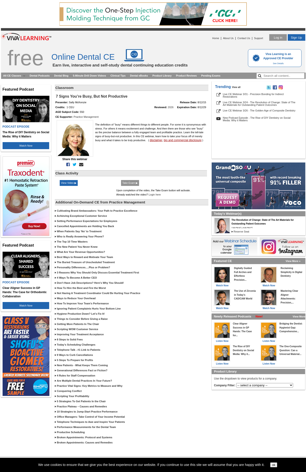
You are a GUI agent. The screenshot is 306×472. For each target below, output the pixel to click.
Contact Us (243, 38)
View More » (293, 261)
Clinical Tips (118, 75)
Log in (278, 37)
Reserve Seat (241, 231)
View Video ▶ (69, 182)
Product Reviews (186, 75)
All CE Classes (12, 75)
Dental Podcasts (40, 75)
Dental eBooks (139, 75)
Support (258, 38)
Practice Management (86, 116)
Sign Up (296, 37)
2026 (170, 107)
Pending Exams (210, 75)
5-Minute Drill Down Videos (89, 75)
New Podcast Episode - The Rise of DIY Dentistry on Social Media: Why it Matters (257, 119)
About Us (228, 38)
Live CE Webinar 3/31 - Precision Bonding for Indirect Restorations (253, 95)
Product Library (162, 75)
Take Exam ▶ (130, 182)
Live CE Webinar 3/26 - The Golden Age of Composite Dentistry (259, 110)
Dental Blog (61, 75)
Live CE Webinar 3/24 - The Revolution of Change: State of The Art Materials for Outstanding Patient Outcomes (259, 103)
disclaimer (156, 140)
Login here (155, 194)
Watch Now (26, 145)
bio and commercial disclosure (183, 140)
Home (215, 38)
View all (236, 87)
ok (273, 465)
